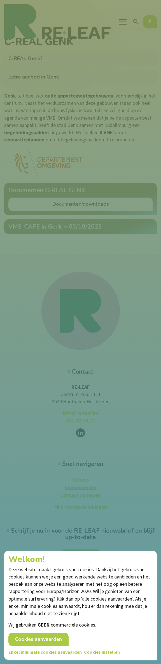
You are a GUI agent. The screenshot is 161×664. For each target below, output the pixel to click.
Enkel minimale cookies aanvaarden (45, 651)
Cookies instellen (102, 652)
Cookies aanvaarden (38, 639)
